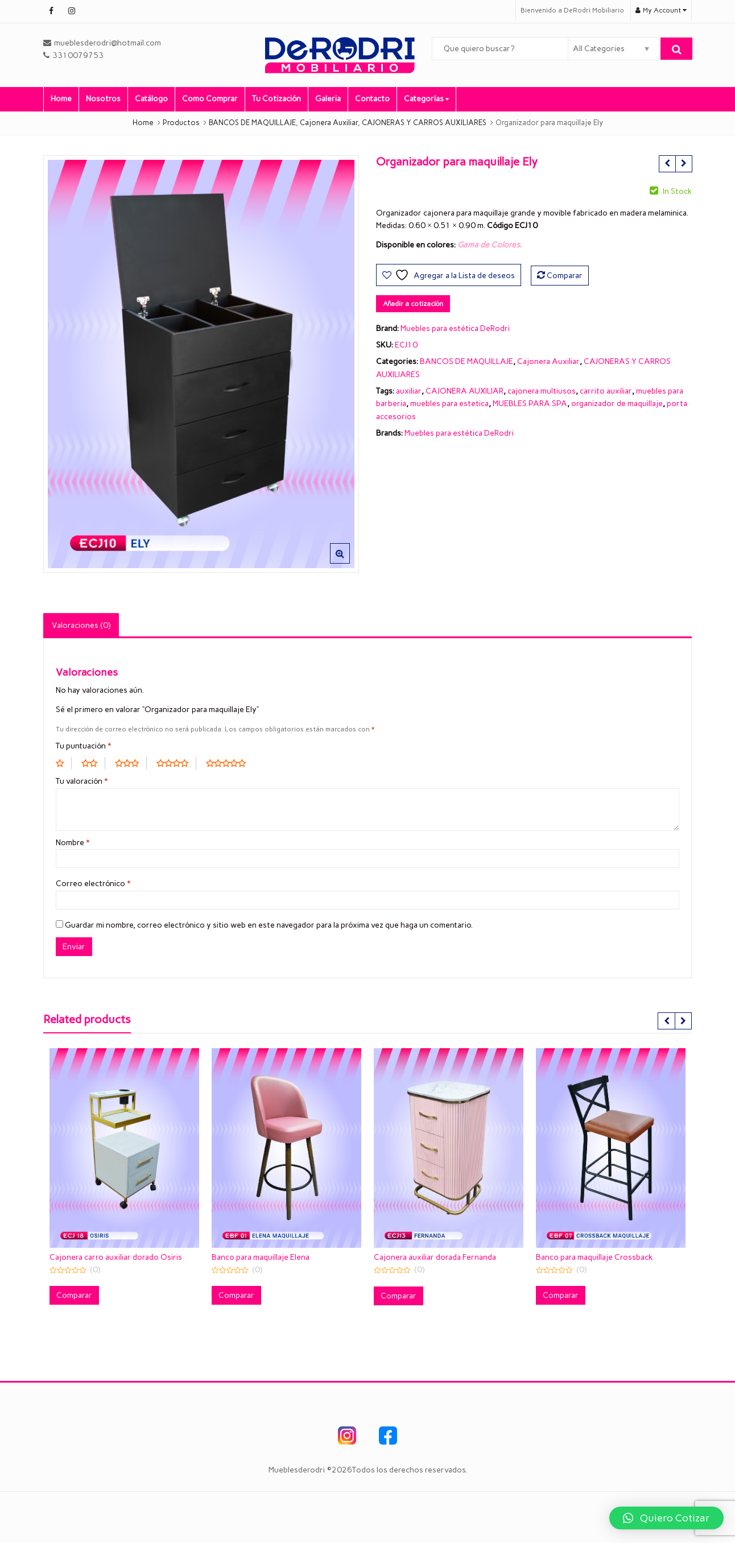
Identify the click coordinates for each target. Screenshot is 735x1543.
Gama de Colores (488, 245)
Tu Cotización (276, 99)
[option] (201, 364)
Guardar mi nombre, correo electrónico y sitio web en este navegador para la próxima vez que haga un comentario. (269, 925)
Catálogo (151, 99)
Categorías (426, 99)
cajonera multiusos (541, 391)
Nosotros (103, 99)
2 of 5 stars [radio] (93, 763)
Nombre (73, 842)
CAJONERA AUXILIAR (464, 391)
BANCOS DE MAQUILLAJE (466, 361)
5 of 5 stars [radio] (230, 763)
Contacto (372, 99)
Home (61, 99)
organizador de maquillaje (617, 403)
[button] (349, 562)
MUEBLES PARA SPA (530, 403)
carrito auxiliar (606, 391)
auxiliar (409, 391)
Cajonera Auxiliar (548, 361)
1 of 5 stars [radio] (64, 763)
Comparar (565, 275)
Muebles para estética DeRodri (455, 328)
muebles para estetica (449, 403)
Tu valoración (82, 781)
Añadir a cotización (413, 304)
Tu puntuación (84, 746)
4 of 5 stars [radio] (176, 763)
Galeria (328, 99)
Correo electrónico (93, 883)
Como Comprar (210, 99)
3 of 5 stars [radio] (131, 763)
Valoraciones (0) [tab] (81, 625)
